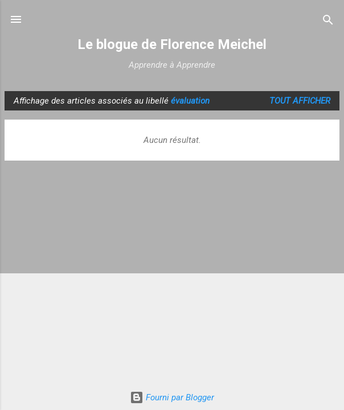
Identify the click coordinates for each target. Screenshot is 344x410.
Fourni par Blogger (172, 397)
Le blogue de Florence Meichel (172, 44)
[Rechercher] (328, 21)
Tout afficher (299, 101)
